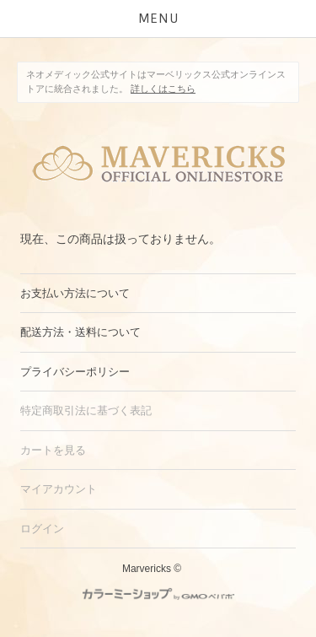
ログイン (42, 528)
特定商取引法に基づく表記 (86, 410)
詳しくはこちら (163, 89)
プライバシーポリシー (75, 371)
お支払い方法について (75, 293)
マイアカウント (58, 489)
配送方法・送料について (80, 332)
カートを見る (53, 450)
